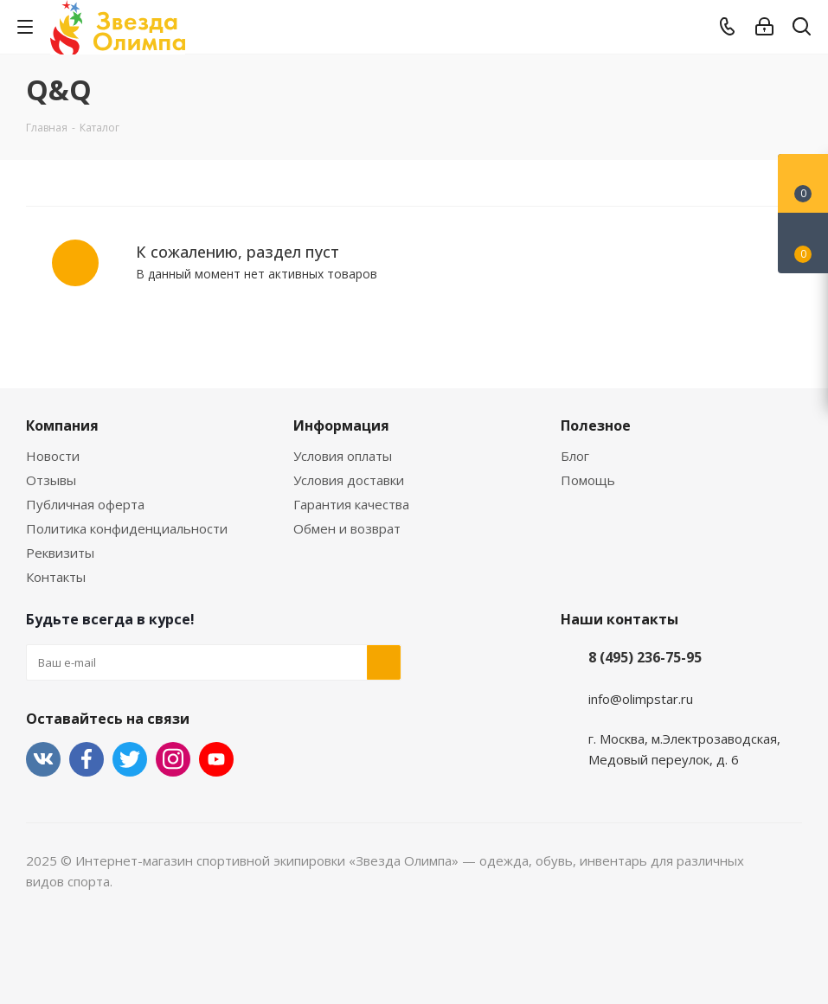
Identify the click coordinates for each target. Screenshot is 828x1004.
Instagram (173, 759)
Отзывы (51, 480)
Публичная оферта (85, 504)
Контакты (56, 576)
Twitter (129, 759)
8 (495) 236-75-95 (645, 657)
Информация (341, 425)
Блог (575, 455)
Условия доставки (348, 480)
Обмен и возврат (347, 528)
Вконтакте (43, 759)
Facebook (86, 759)
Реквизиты (60, 552)
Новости (53, 455)
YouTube (216, 759)
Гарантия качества (351, 504)
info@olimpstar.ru (640, 698)
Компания (62, 425)
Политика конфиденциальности (127, 528)
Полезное (596, 425)
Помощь (588, 480)
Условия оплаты (342, 455)
